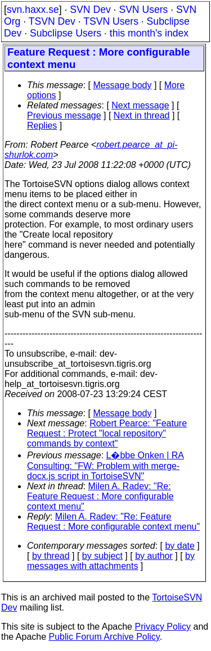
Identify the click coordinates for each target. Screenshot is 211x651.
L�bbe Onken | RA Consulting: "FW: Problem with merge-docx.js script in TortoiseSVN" (105, 465)
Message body (122, 85)
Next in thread (142, 115)
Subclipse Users (65, 33)
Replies (42, 125)
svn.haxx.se (33, 9)
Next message (140, 105)
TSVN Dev (52, 21)
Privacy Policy (162, 626)
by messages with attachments (111, 561)
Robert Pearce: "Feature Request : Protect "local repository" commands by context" (107, 433)
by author (154, 556)
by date (179, 545)
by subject (102, 556)
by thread (51, 556)
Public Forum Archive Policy (104, 636)
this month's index (149, 33)
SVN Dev (90, 9)
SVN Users (143, 9)
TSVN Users (110, 21)
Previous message (64, 115)
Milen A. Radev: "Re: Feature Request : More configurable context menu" (100, 496)
